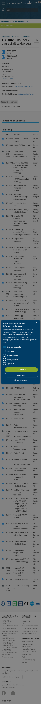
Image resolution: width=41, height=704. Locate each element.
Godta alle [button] (21, 370)
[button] (20, 380)
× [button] (36, 323)
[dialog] (20, 352)
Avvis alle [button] (21, 375)
